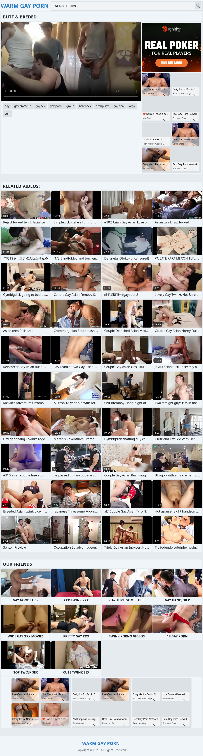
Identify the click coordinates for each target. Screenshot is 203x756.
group (70, 106)
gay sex (40, 106)
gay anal (118, 106)
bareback (85, 106)
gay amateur (22, 106)
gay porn (56, 106)
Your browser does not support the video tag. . (71, 61)
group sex (102, 106)
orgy (132, 106)
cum (7, 113)
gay (7, 106)
